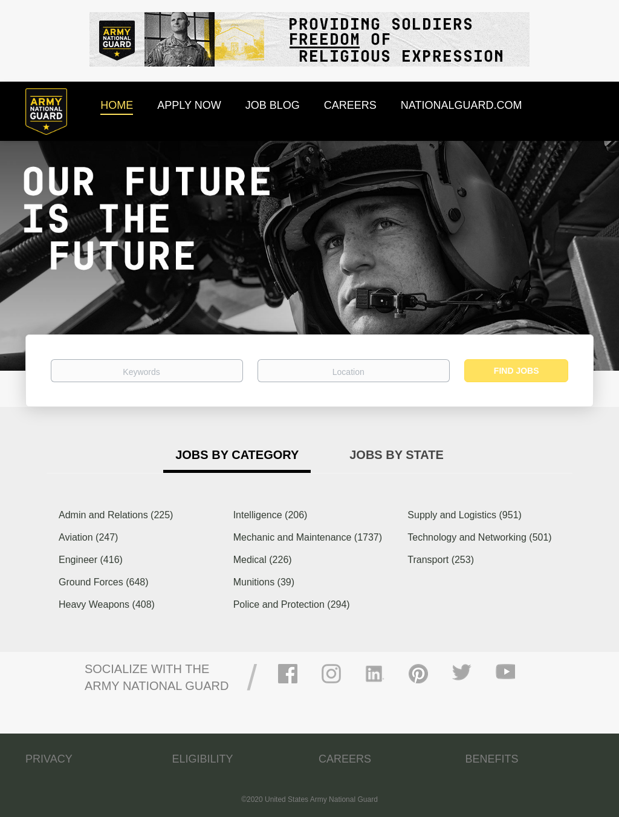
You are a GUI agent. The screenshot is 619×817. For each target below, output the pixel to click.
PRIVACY (49, 759)
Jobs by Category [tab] (237, 454)
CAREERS (345, 759)
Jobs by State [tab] (396, 454)
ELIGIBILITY (202, 759)
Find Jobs (516, 371)
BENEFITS (492, 759)
